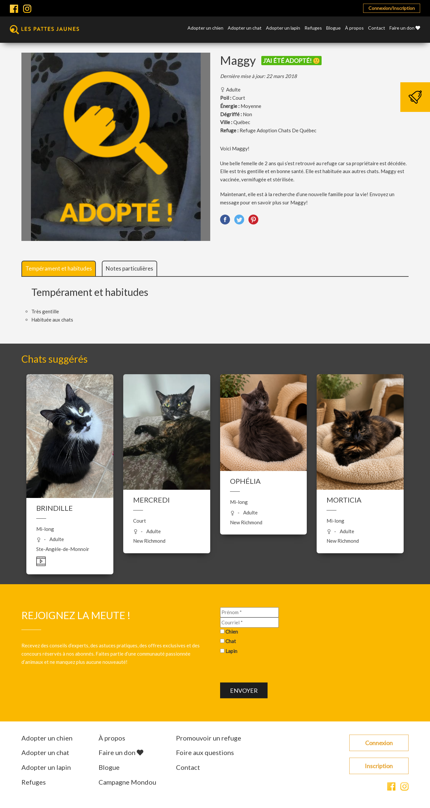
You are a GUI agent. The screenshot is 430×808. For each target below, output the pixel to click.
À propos (354, 28)
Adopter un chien (205, 28)
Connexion (379, 742)
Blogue (333, 28)
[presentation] (270, 670)
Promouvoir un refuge (208, 738)
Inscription (379, 765)
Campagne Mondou (127, 782)
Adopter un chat (245, 28)
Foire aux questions (205, 752)
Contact (376, 28)
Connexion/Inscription (391, 8)
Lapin (231, 651)
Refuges (313, 28)
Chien (231, 631)
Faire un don (404, 28)
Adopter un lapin (283, 28)
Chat (230, 641)
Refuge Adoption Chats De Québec (278, 130)
